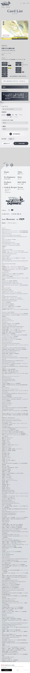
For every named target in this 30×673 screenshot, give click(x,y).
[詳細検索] (4, 112)
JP (20, 3)
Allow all (7, 670)
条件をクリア (7, 143)
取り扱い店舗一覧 (17, 214)
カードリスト (8, 189)
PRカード (7, 190)
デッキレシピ (8, 192)
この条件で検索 (21, 143)
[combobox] (15, 122)
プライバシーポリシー (12, 223)
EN (24, 3)
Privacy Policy (4, 667)
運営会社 (4, 223)
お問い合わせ (6, 214)
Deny (18, 670)
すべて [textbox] (4, 123)
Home (3, 7)
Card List (8, 7)
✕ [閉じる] (28, 663)
